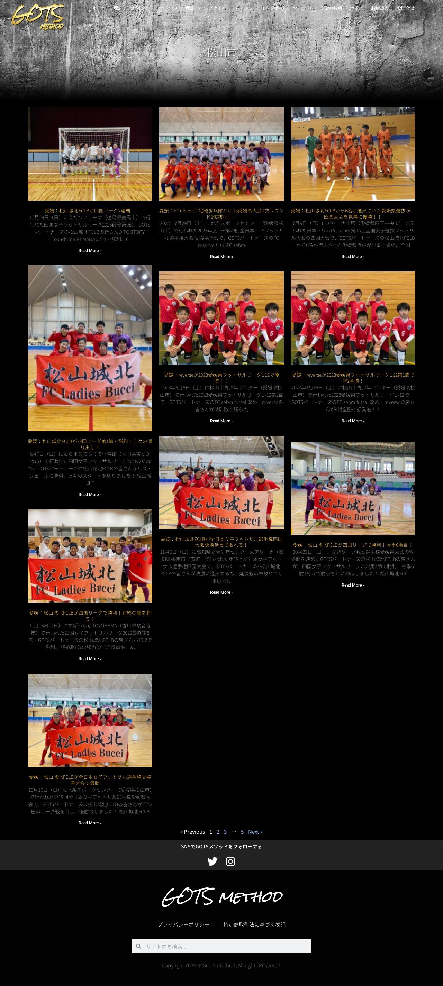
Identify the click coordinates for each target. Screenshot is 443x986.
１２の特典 (331, 7)
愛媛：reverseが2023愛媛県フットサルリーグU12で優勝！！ (221, 377)
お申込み (380, 7)
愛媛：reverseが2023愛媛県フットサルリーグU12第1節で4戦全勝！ (353, 377)
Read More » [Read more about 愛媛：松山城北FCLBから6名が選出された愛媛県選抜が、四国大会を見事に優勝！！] (353, 256)
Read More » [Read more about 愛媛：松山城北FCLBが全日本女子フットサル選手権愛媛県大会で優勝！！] (90, 823)
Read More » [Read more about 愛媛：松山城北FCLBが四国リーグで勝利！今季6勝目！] (353, 579)
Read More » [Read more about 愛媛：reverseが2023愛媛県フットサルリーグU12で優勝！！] (221, 420)
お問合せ (406, 7)
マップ (302, 8)
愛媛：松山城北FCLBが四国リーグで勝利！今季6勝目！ (353, 538)
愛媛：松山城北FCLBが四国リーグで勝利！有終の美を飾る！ (90, 615)
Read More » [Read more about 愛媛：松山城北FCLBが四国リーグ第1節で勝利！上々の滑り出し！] (90, 494)
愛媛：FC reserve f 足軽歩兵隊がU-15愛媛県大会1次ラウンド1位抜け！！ (221, 213)
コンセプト (141, 7)
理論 (193, 8)
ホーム (99, 7)
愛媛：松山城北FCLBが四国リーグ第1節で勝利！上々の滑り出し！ (90, 444)
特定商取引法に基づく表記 (254, 924)
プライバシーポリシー (183, 924)
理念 (118, 7)
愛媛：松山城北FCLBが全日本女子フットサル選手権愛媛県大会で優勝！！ (90, 779)
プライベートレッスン (230, 7)
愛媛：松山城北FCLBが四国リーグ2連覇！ (90, 210)
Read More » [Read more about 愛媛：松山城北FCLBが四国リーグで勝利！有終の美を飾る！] (90, 658)
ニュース (169, 7)
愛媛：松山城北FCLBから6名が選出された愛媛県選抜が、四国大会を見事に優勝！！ (353, 213)
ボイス (356, 7)
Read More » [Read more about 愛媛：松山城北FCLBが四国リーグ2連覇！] (90, 250)
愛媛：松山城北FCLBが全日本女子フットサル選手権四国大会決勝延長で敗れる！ (222, 542)
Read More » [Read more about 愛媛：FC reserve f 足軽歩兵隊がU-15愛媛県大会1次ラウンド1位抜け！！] (221, 256)
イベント (273, 8)
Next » (255, 831)
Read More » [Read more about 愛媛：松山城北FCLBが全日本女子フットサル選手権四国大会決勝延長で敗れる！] (221, 592)
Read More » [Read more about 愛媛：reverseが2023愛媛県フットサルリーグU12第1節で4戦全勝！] (353, 420)
